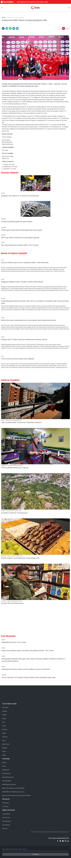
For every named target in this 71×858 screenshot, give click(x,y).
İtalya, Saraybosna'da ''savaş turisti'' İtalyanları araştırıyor (21, 422)
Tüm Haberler (6, 825)
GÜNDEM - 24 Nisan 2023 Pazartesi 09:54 (11, 465)
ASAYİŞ (3, 639)
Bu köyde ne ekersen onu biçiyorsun (14, 513)
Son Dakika (7, 2)
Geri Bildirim (35, 854)
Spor (3, 722)
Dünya (4, 726)
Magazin (4, 748)
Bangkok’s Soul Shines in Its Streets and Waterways (20, 196)
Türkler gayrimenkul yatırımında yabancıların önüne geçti (21, 230)
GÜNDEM (3, 219)
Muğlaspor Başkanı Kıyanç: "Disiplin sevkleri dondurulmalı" (22, 282)
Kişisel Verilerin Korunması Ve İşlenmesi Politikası (16, 795)
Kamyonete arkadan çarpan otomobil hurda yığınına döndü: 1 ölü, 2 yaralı (27, 650)
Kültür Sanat (5, 744)
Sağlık (4, 733)
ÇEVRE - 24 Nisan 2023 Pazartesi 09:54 (11, 510)
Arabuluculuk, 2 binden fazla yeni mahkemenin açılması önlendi (24, 339)
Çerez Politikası (6, 781)
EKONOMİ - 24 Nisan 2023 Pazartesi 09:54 (12, 556)
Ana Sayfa (5, 707)
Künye (4, 766)
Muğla (2, 279)
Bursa (2, 260)
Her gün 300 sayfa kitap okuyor (12, 603)
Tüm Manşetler (6, 821)
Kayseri (3, 337)
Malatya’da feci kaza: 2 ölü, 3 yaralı (13, 642)
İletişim (4, 762)
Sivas (2, 356)
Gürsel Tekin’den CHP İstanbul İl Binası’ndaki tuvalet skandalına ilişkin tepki (28, 677)
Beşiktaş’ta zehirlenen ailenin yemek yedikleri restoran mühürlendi (25, 669)
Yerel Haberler (6, 814)
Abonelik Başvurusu (8, 777)
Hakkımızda (5, 770)
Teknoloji (4, 737)
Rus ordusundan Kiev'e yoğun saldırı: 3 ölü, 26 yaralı (19, 245)
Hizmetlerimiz (6, 773)
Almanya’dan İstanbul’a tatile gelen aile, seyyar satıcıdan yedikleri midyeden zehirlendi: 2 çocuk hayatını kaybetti (33, 660)
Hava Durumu (6, 817)
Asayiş (4, 718)
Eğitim (4, 751)
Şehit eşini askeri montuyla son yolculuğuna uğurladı (20, 238)
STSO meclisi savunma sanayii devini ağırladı (17, 359)
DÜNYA (3, 193)
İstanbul (3, 298)
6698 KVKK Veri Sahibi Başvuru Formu (13, 792)
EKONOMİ (3, 227)
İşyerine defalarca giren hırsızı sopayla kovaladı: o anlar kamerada (24, 262)
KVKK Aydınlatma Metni (9, 784)
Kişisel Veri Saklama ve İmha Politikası (13, 788)
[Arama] (69, 7)
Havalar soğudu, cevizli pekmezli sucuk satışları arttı (20, 558)
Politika (4, 715)
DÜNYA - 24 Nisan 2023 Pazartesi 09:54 (11, 420)
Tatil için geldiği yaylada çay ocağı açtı (14, 468)
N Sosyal (4, 828)
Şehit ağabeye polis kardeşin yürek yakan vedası (32, 2)
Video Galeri (5, 803)
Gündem (4, 711)
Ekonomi (4, 729)
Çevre (4, 740)
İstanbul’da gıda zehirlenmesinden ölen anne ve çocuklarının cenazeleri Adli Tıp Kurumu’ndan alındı (35, 302)
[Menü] (2, 7)
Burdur (3, 317)
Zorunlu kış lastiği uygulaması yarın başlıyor (17, 221)
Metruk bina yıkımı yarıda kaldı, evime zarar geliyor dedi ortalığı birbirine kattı (28, 320)
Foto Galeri (5, 806)
